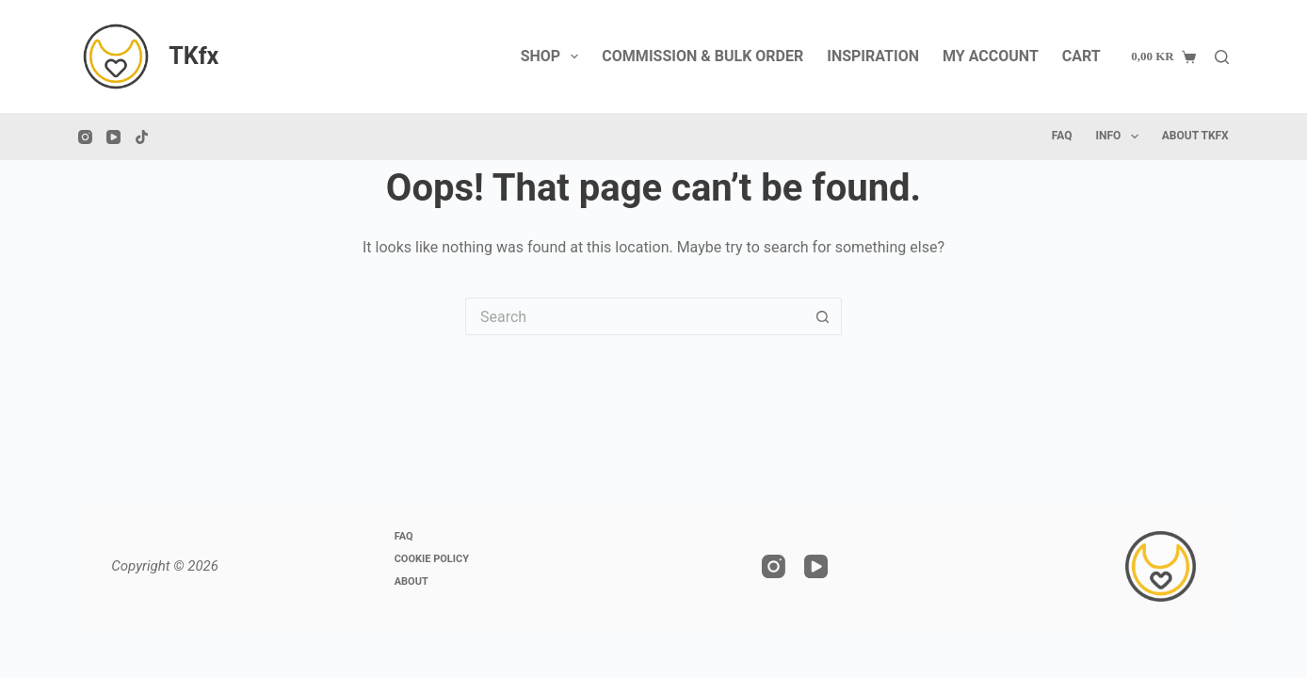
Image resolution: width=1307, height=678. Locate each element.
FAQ (1062, 135)
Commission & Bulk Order (702, 56)
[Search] (1222, 57)
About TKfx (1195, 135)
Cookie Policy (432, 559)
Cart (1081, 56)
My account (991, 56)
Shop (554, 56)
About (411, 581)
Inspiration (873, 56)
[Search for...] (634, 316)
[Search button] (823, 316)
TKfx (193, 56)
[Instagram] (85, 137)
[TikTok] (142, 137)
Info (1121, 136)
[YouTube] (113, 137)
